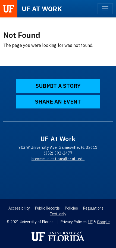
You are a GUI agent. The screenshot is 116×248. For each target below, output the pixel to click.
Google (103, 221)
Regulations (93, 208)
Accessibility (19, 208)
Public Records (47, 208)
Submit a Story (58, 85)
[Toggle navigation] (105, 8)
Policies (71, 208)
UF (90, 221)
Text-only (58, 213)
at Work (42, 8)
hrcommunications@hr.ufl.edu (58, 158)
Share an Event (58, 101)
